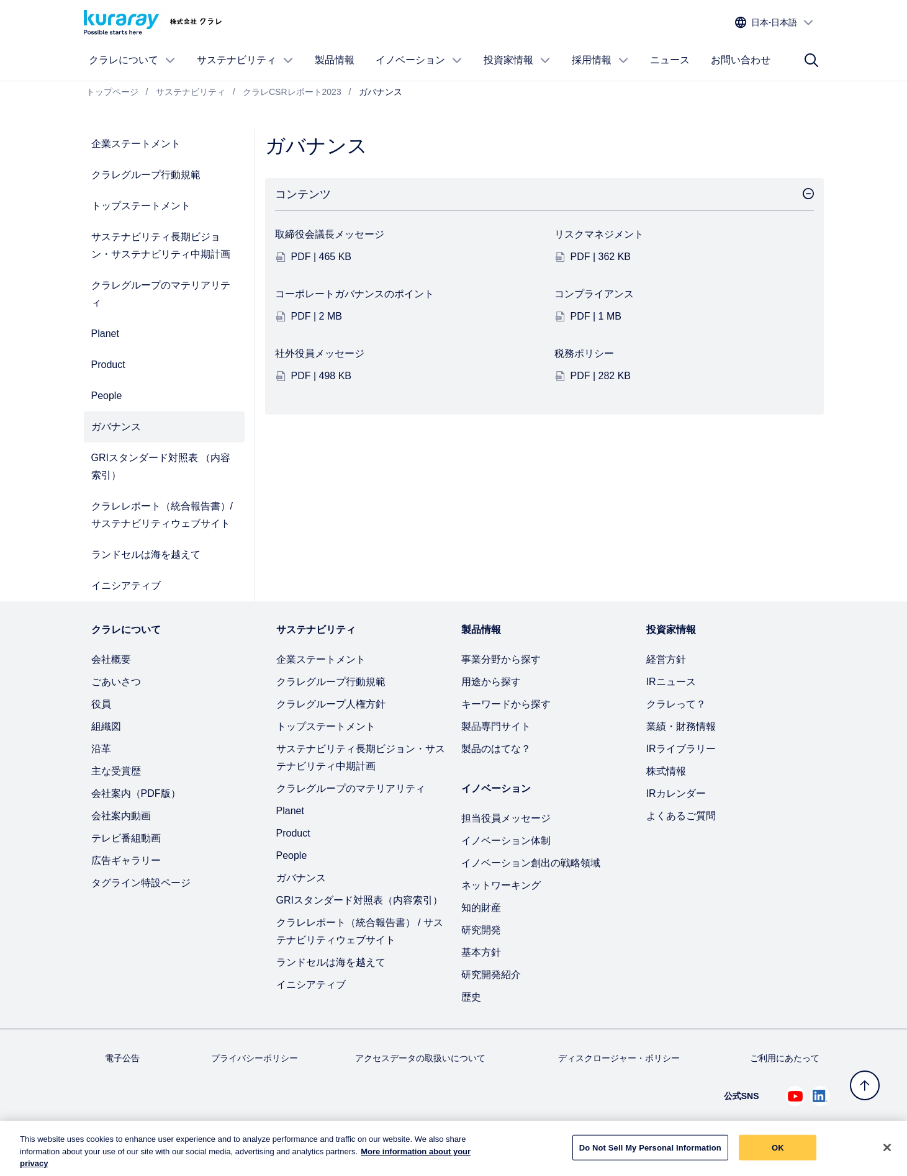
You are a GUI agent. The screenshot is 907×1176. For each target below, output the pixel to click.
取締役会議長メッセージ (329, 234)
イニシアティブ (126, 585)
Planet (105, 333)
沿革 (101, 748)
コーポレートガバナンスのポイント (354, 294)
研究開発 (481, 930)
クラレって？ (676, 704)
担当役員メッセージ (506, 818)
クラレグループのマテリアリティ (160, 294)
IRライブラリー (681, 748)
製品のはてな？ (496, 748)
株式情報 (666, 771)
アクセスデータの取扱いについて (420, 1058)
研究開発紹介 (491, 974)
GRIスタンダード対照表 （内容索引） (161, 466)
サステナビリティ (245, 60)
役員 (101, 704)
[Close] (887, 1154)
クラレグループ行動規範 (146, 174)
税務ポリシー (584, 353)
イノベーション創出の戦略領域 (530, 863)
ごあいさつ (116, 681)
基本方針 (481, 952)
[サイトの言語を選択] (774, 22)
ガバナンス (116, 426)
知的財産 (481, 907)
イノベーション (419, 60)
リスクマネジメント (599, 234)
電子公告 (122, 1058)
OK (778, 1154)
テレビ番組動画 (126, 838)
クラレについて (132, 60)
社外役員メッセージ (319, 353)
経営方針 (666, 659)
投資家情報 (517, 60)
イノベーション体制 (506, 840)
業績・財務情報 (681, 726)
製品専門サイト (496, 726)
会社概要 (111, 659)
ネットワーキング (501, 885)
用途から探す (491, 681)
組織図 (106, 726)
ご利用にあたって (784, 1058)
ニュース (670, 60)
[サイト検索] (811, 60)
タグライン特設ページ (141, 883)
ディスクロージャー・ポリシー (619, 1058)
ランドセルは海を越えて (146, 554)
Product (108, 364)
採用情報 (600, 60)
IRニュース (671, 681)
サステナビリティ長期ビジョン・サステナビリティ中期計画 (160, 245)
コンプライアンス (594, 294)
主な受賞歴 (116, 771)
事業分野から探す (501, 659)
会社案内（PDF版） (136, 793)
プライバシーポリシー (254, 1058)
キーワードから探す (506, 704)
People (106, 395)
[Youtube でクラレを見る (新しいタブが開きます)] (795, 1096)
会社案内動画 (121, 815)
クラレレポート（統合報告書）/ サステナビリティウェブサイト (162, 515)
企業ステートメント (136, 143)
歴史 (471, 997)
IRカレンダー (676, 793)
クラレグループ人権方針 (331, 704)
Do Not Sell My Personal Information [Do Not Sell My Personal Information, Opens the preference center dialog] (650, 1154)
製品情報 (334, 60)
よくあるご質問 (681, 815)
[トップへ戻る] (865, 1085)
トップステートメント (141, 205)
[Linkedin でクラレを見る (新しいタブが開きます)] (820, 1096)
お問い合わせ (740, 60)
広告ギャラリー (126, 860)
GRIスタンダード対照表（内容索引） (359, 900)
